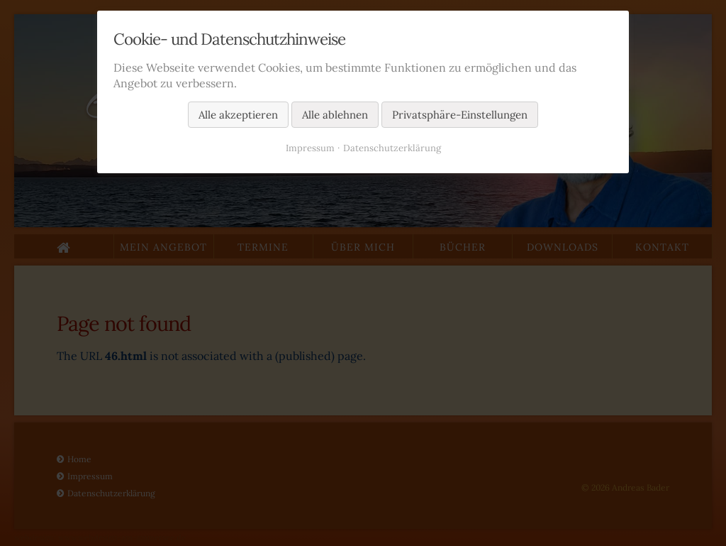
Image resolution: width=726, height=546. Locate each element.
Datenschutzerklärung (392, 148)
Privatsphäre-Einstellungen (459, 114)
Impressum (310, 148)
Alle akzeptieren (238, 114)
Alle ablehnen (335, 114)
